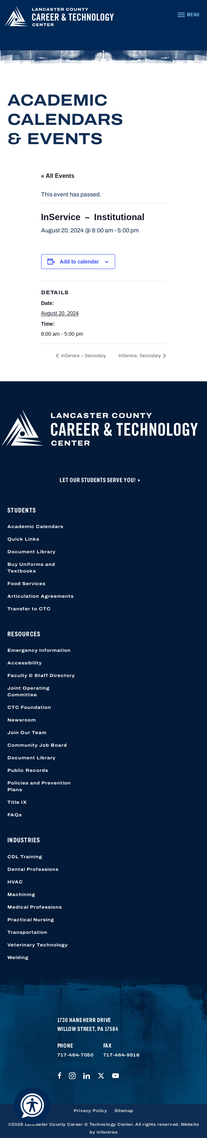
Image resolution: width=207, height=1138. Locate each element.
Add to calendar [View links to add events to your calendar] (79, 262)
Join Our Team (27, 732)
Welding (18, 957)
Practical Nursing (30, 919)
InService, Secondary (140, 355)
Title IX (17, 802)
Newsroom (21, 720)
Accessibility (24, 663)
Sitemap (123, 1110)
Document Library (31, 551)
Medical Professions (34, 907)
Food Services (26, 583)
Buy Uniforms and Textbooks (31, 568)
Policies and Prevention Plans (39, 786)
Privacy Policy (90, 1110)
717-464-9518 (121, 1055)
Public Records (27, 770)
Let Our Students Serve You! (98, 480)
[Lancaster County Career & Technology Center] (59, 18)
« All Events (57, 176)
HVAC (15, 882)
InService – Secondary (83, 355)
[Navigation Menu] (188, 15)
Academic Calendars (35, 526)
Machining (21, 894)
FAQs (14, 814)
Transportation (27, 932)
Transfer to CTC (29, 608)
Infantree (107, 1132)
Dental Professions (33, 869)
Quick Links (23, 539)
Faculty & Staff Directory (41, 675)
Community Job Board (37, 745)
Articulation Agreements (40, 596)
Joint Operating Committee (28, 691)
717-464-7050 (75, 1055)
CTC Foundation (29, 707)
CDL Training (24, 856)
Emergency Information (39, 650)
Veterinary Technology (37, 945)
